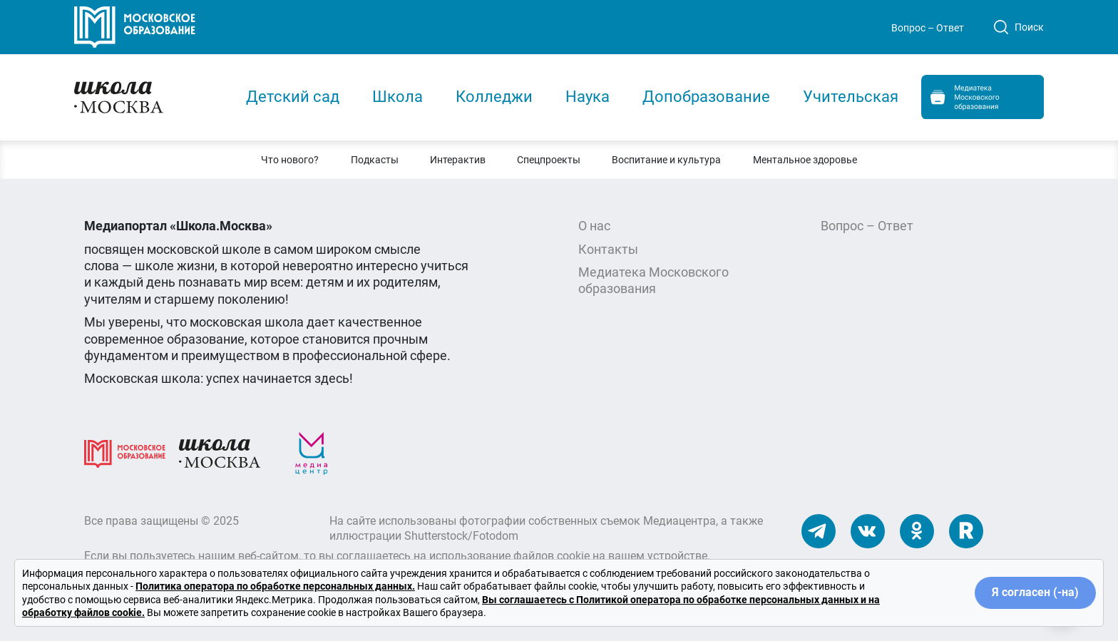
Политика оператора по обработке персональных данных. (275, 586)
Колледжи (494, 97)
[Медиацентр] (311, 452)
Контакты (608, 249)
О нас (594, 225)
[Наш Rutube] (966, 530)
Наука (587, 97)
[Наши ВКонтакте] (868, 530)
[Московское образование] (125, 452)
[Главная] (147, 95)
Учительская (850, 97)
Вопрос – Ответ (927, 28)
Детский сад (292, 97)
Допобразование (706, 97)
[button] (289, 160)
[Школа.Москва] (219, 452)
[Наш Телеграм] (818, 530)
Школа (397, 97)
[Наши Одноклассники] (917, 530)
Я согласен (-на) (1035, 592)
